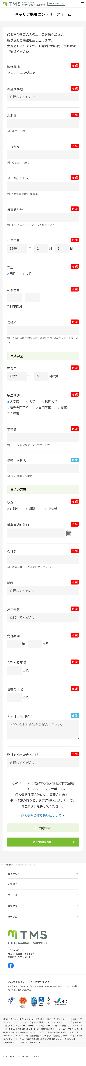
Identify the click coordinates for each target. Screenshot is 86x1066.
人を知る (12, 884)
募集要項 (9, 865)
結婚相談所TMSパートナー (51, 1029)
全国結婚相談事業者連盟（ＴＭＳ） (60, 1032)
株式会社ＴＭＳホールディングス (16, 1019)
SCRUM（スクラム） (12, 1035)
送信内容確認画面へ (43, 842)
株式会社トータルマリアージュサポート (51, 1019)
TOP (2, 865)
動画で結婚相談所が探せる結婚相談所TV (42, 1039)
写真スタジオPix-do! (28, 1042)
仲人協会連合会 (32, 1035)
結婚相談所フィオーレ (27, 1029)
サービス (12, 895)
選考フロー (14, 917)
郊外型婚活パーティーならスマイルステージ (51, 1022)
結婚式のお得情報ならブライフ (56, 1035)
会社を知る (14, 873)
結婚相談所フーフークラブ (30, 1032)
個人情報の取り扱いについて (41, 815)
